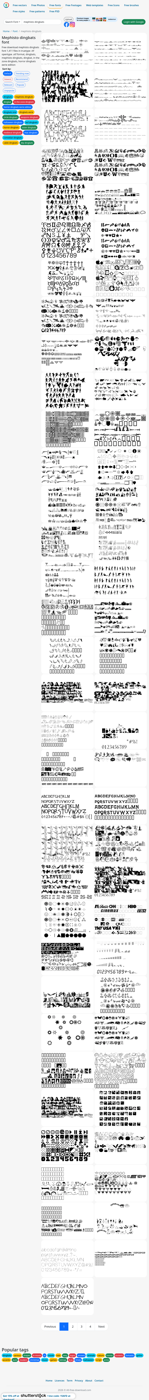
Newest (7, 79)
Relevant (8, 84)
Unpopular (9, 90)
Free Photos (38, 5)
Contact (99, 1380)
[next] (101, 1327)
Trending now (22, 73)
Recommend (22, 79)
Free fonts (55, 5)
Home (6, 31)
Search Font (11, 21)
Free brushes (131, 5)
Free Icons (113, 5)
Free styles (19, 11)
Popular (20, 84)
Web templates (94, 5)
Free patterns (37, 11)
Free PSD (54, 11)
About (88, 1380)
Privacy (79, 1380)
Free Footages (73, 5)
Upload (68, 19)
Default (7, 73)
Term (69, 1380)
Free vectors (20, 5)
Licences (59, 1380)
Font (15, 31)
